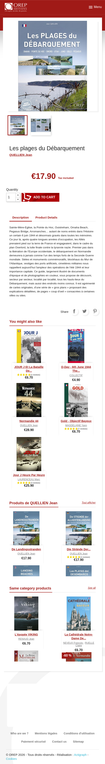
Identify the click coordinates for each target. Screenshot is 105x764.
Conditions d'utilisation (79, 733)
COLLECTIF (76, 375)
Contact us (59, 741)
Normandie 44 (28, 421)
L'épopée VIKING (26, 634)
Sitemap (78, 741)
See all (92, 587)
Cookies (11, 758)
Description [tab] (20, 217)
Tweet (84, 311)
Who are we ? (19, 733)
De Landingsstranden (26, 549)
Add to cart (40, 197)
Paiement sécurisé (33, 741)
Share (74, 311)
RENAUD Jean (26, 639)
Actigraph (80, 754)
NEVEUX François (73, 643)
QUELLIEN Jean (20, 154)
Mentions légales (46, 733)
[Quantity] (11, 197)
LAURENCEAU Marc (29, 479)
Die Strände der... (78, 549)
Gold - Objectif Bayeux (76, 421)
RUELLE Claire (85, 644)
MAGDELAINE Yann (76, 425)
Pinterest (95, 311)
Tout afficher (89, 502)
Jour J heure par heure (29, 475)
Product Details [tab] (46, 217)
